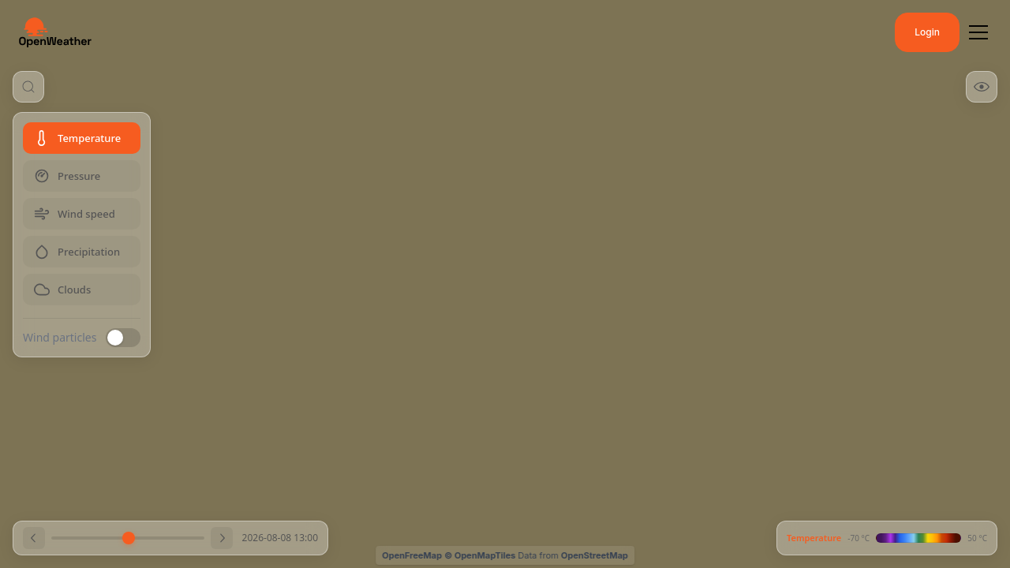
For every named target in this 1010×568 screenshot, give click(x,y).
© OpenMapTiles (479, 555)
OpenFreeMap (412, 555)
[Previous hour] (34, 538)
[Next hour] (222, 538)
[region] (505, 284)
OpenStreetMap (594, 555)
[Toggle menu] (978, 32)
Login (927, 32)
